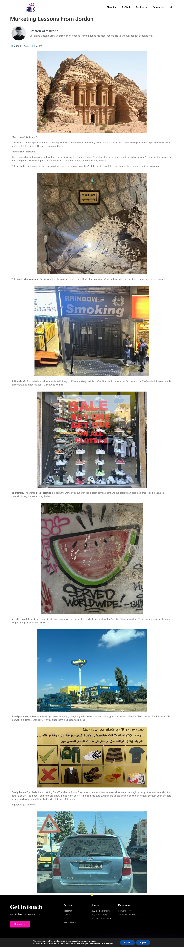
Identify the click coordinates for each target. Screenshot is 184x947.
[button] (171, 7)
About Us (111, 7)
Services (141, 7)
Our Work (125, 7)
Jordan (72, 142)
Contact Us (158, 7)
